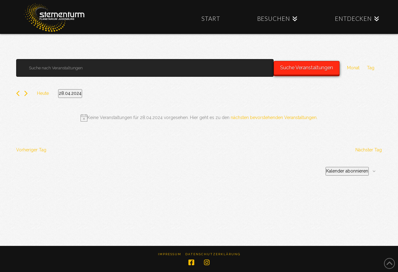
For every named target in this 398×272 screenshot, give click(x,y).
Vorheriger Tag (31, 149)
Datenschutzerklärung (212, 254)
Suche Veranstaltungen (306, 68)
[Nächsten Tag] (26, 93)
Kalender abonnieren (347, 170)
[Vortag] (18, 93)
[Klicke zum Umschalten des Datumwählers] (70, 93)
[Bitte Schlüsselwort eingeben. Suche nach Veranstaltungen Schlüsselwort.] (145, 68)
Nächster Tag (368, 149)
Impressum (169, 254)
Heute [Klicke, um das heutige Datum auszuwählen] (43, 93)
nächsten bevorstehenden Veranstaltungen (274, 117)
